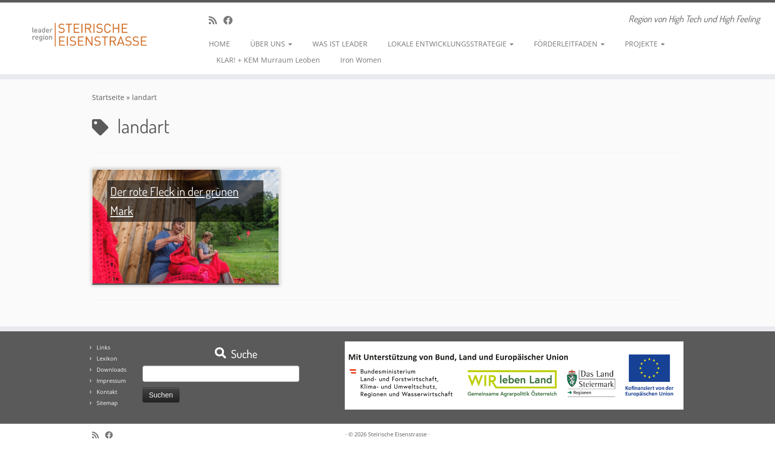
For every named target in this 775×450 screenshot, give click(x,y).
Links (103, 347)
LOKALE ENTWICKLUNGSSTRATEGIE (451, 43)
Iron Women (361, 60)
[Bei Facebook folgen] (231, 20)
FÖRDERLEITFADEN (569, 43)
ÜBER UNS (271, 43)
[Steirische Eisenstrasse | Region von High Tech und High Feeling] (89, 27)
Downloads (111, 369)
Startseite (108, 97)
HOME (219, 43)
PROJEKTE (645, 43)
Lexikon (107, 358)
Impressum (111, 380)
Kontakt (107, 391)
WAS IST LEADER (340, 43)
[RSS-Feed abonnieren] (216, 20)
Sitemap (107, 403)
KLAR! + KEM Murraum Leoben (268, 60)
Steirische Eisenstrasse (397, 434)
